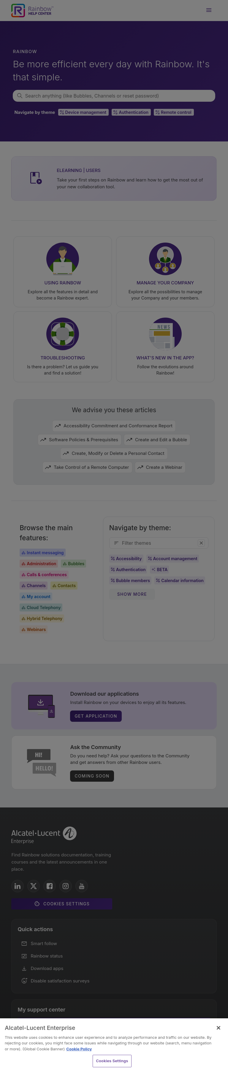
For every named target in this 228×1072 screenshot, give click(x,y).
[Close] (218, 1027)
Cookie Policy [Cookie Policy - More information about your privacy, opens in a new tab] (79, 1048)
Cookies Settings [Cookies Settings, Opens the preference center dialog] (112, 1060)
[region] (114, 1045)
